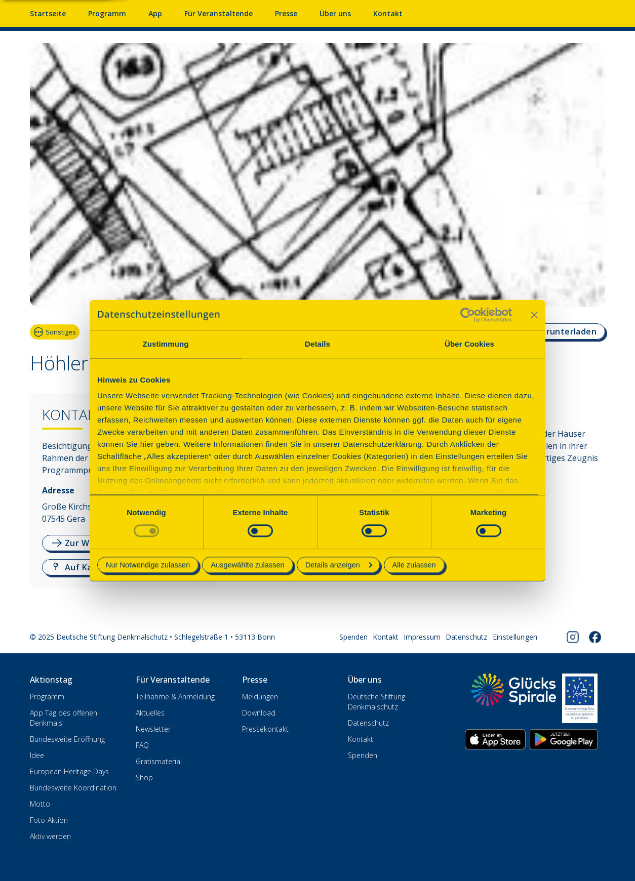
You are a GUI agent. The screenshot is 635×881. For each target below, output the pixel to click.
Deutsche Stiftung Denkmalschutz (376, 701)
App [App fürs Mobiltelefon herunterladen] (155, 13)
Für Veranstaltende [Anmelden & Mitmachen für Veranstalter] (218, 13)
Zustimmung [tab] (166, 344)
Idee (37, 755)
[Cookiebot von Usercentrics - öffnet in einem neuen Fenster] (467, 314)
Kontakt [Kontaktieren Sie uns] (388, 13)
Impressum (422, 637)
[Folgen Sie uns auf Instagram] (573, 637)
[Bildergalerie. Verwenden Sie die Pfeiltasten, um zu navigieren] (317, 179)
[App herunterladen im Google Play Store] (564, 739)
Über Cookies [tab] (469, 344)
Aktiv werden (50, 836)
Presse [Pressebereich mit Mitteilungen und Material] (286, 13)
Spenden (353, 637)
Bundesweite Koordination (73, 787)
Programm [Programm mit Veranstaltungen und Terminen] (107, 13)
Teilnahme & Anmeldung (175, 696)
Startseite (48, 13)
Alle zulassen (414, 565)
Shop (144, 777)
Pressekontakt (265, 729)
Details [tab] (317, 344)
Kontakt (386, 637)
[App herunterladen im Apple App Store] (495, 739)
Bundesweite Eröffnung (67, 739)
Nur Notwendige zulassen (148, 565)
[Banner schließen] (534, 314)
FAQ (142, 745)
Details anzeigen (338, 565)
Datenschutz (466, 637)
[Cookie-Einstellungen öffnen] (515, 637)
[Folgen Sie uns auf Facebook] (595, 637)
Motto (40, 804)
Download (258, 713)
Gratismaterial (159, 761)
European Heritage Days (69, 771)
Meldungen (260, 696)
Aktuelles (150, 713)
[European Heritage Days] (580, 698)
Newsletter (153, 729)
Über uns (335, 13)
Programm (47, 696)
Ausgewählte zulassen (247, 565)
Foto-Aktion (49, 820)
